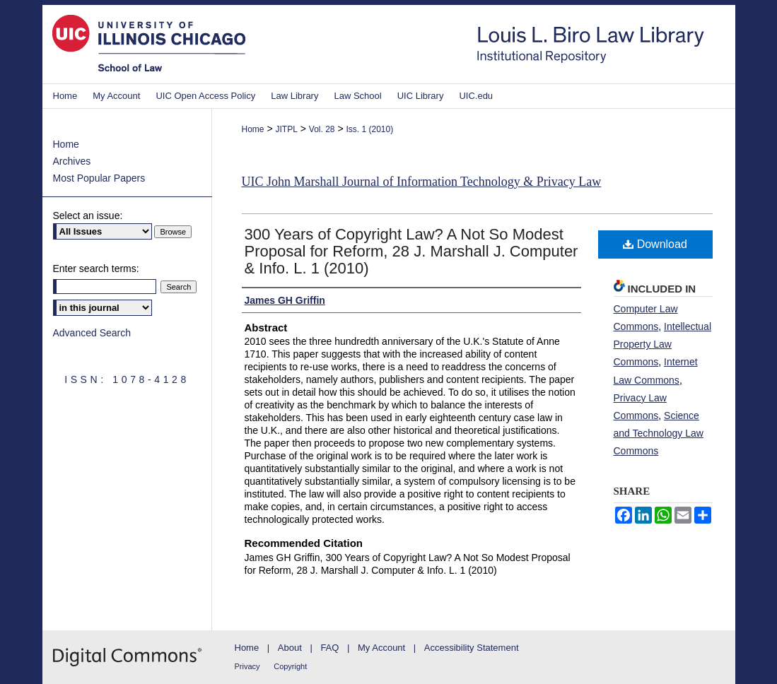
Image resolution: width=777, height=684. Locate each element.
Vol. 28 (322, 129)
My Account (381, 647)
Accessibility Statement (471, 647)
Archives (72, 161)
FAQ (329, 647)
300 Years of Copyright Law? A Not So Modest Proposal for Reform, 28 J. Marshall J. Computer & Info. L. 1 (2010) (411, 251)
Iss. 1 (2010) (369, 129)
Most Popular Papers (99, 178)
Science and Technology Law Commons (658, 433)
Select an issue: (88, 215)
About (290, 647)
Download (655, 244)
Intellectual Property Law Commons (663, 344)
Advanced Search (92, 332)
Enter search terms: (96, 268)
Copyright (290, 666)
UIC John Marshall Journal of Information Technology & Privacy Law (422, 182)
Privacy (247, 666)
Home (253, 129)
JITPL (286, 129)
